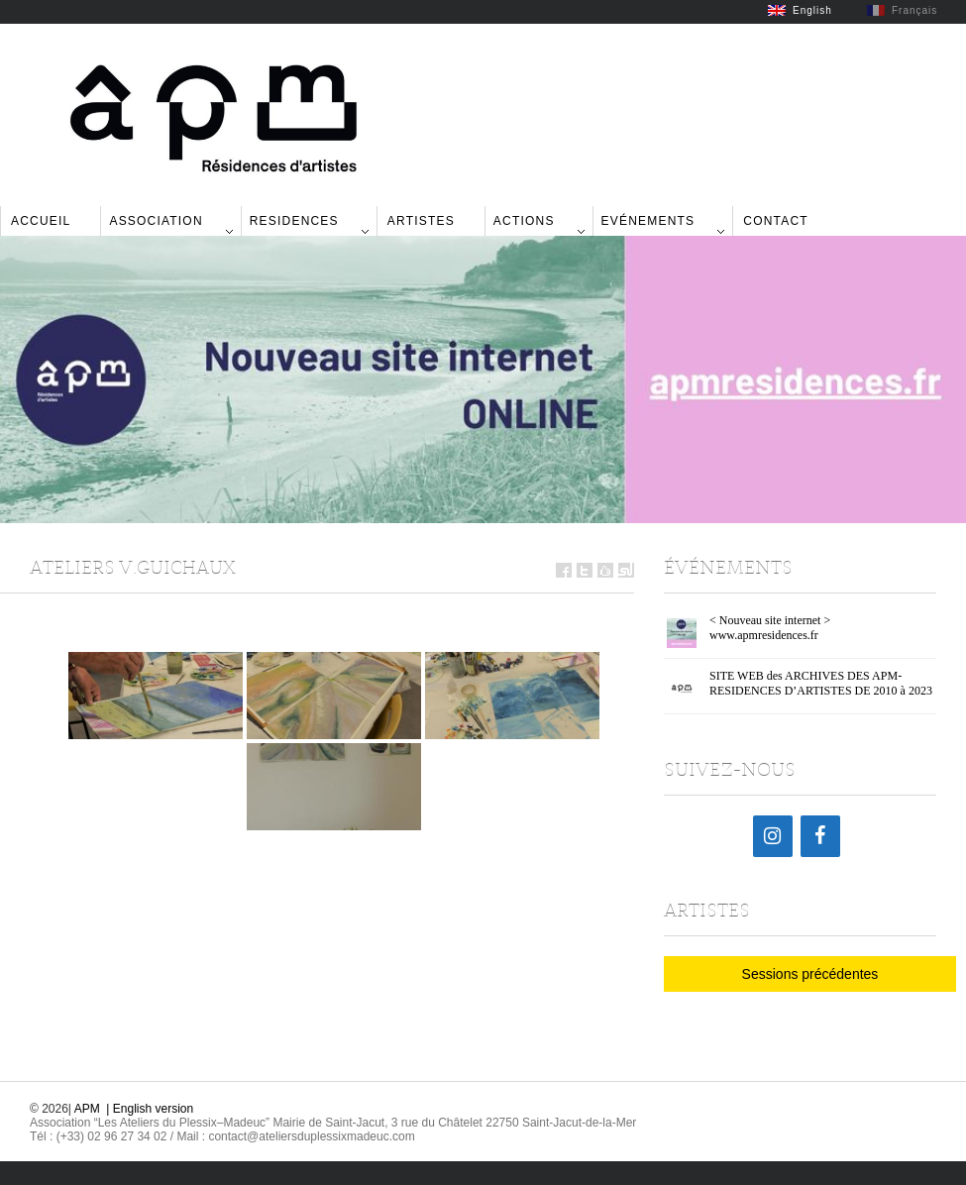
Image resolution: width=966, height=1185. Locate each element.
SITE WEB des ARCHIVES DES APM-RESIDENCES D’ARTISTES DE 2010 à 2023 (820, 683)
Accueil (40, 221)
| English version (149, 1109)
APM (87, 1109)
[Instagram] (773, 836)
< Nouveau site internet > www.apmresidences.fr (769, 627)
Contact (775, 221)
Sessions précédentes (810, 974)
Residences (294, 221)
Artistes (421, 221)
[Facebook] (820, 836)
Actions (524, 221)
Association (155, 221)
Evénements (648, 221)
